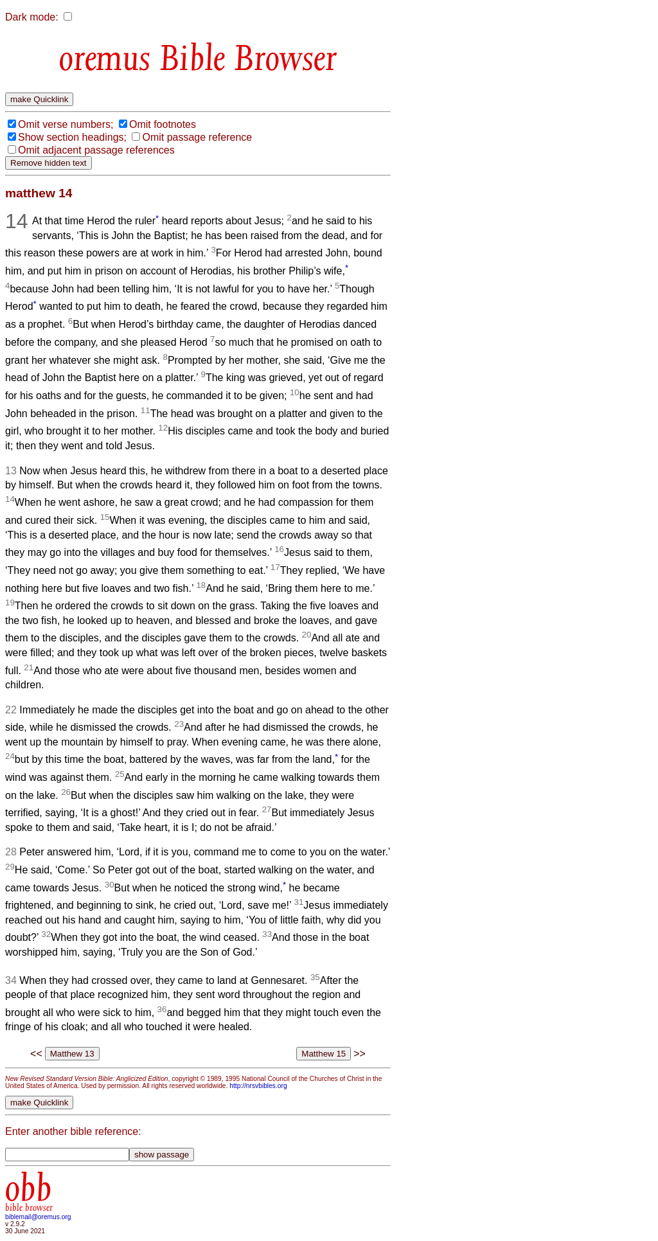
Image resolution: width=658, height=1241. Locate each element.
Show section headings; (72, 137)
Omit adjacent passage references (96, 150)
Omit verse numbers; (65, 124)
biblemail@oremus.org (38, 1216)
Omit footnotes (162, 124)
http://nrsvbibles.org (258, 1085)
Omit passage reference (197, 137)
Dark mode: (31, 17)
